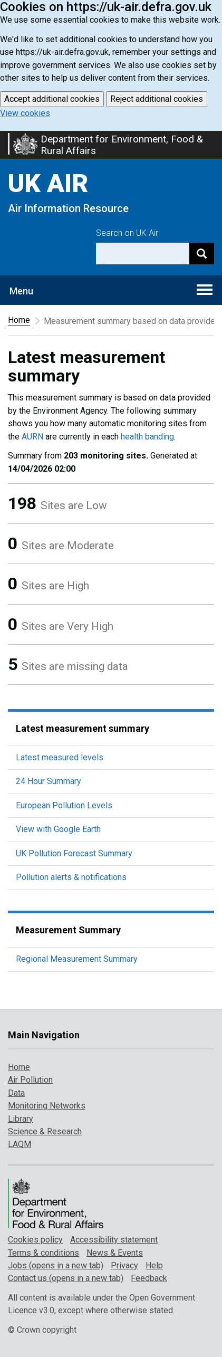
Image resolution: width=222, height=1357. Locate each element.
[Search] (201, 253)
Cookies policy (35, 1240)
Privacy (124, 1265)
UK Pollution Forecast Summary (74, 853)
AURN (32, 437)
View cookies (25, 113)
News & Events (114, 1253)
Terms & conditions (43, 1253)
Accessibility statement (114, 1240)
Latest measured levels (59, 757)
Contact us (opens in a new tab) (65, 1278)
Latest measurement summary (82, 728)
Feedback (149, 1278)
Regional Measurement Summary (77, 959)
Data (16, 1093)
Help (154, 1265)
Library (20, 1119)
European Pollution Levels (64, 805)
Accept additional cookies (52, 99)
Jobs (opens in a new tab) (55, 1265)
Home (19, 320)
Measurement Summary (68, 929)
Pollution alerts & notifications (71, 877)
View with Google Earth (58, 829)
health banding (147, 437)
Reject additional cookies (156, 99)
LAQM (19, 1144)
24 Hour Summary (48, 781)
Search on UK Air (127, 233)
